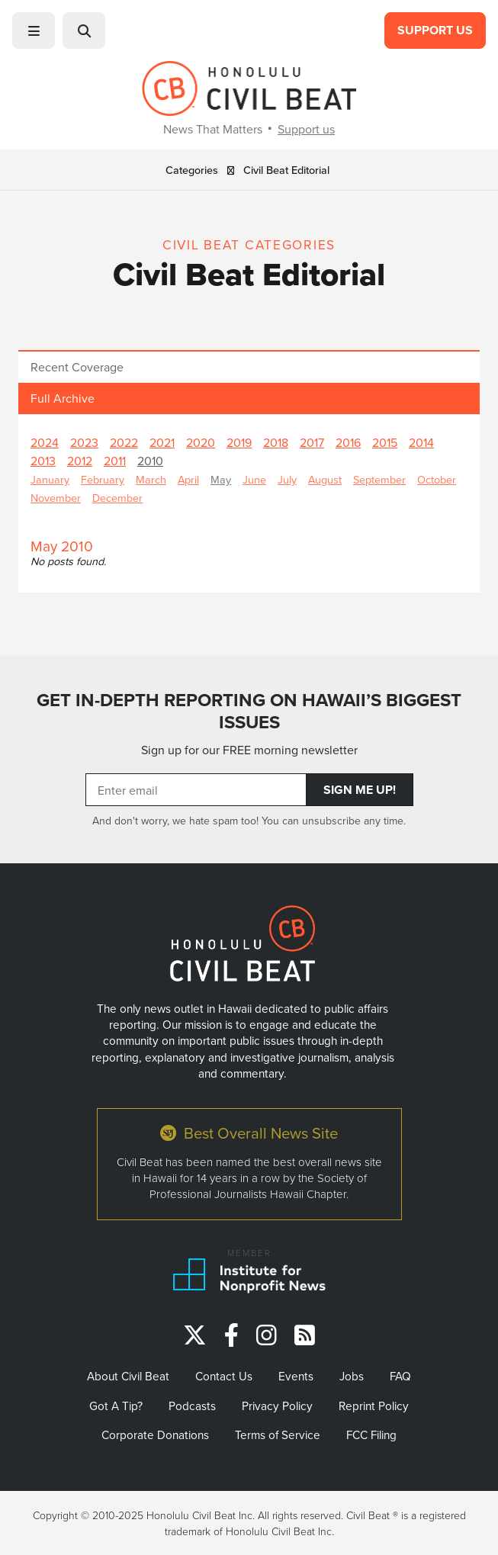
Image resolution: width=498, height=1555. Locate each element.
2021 (162, 442)
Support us (306, 128)
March (151, 479)
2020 (200, 442)
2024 (45, 442)
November (56, 498)
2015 (384, 442)
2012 (79, 460)
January (50, 479)
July (287, 479)
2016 (348, 442)
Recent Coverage (77, 366)
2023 (84, 442)
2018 (275, 442)
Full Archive (63, 398)
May (220, 479)
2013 (43, 460)
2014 (421, 442)
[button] (33, 30)
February (102, 479)
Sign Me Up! (359, 789)
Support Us (435, 30)
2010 (150, 460)
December (117, 498)
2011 (115, 460)
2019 (239, 442)
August (325, 479)
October (436, 479)
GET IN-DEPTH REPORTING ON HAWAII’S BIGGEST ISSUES (249, 711)
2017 (312, 442)
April (188, 479)
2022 (124, 442)
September (379, 479)
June (254, 479)
